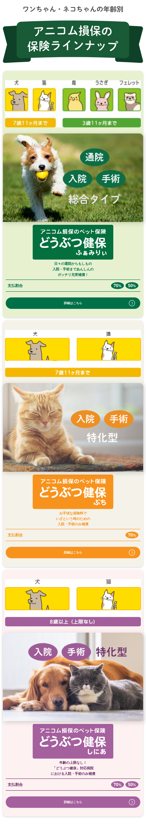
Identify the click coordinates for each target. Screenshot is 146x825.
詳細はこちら (73, 303)
